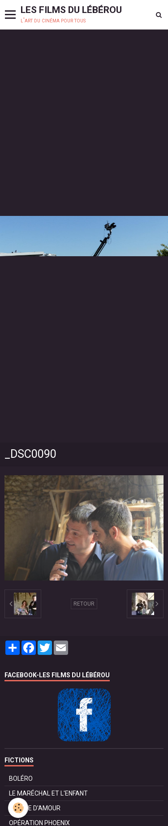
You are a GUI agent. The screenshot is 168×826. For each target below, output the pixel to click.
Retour (84, 604)
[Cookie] (18, 808)
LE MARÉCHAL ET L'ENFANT (48, 793)
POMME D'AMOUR (34, 808)
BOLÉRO (21, 778)
